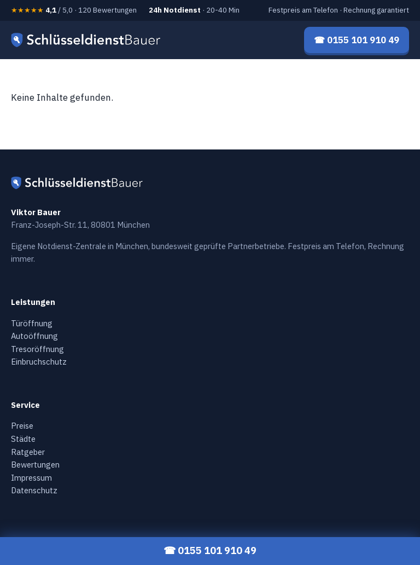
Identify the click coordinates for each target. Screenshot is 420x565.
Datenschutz (34, 490)
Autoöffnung (34, 336)
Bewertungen (35, 464)
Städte (23, 439)
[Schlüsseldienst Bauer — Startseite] (87, 40)
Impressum (31, 477)
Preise (22, 425)
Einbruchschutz (39, 361)
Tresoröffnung (37, 349)
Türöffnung (31, 323)
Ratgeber (28, 452)
